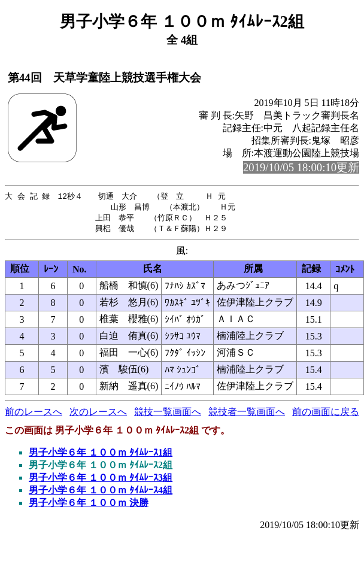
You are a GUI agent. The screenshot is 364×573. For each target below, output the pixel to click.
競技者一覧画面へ (246, 414)
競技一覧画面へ (167, 414)
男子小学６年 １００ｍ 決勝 (88, 505)
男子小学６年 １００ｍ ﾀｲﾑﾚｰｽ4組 (100, 492)
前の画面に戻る (325, 414)
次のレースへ (98, 414)
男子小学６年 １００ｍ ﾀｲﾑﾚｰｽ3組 (100, 480)
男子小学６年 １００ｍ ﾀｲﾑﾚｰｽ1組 (100, 455)
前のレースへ (33, 414)
